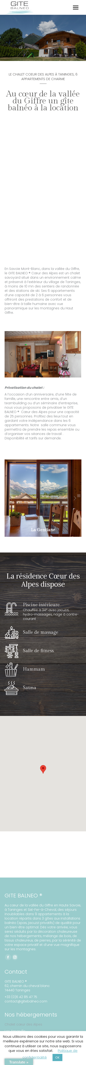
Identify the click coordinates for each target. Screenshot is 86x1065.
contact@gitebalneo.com (26, 1001)
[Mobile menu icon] (75, 7)
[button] (11, 354)
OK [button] (57, 1057)
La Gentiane (43, 529)
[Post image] (43, 498)
